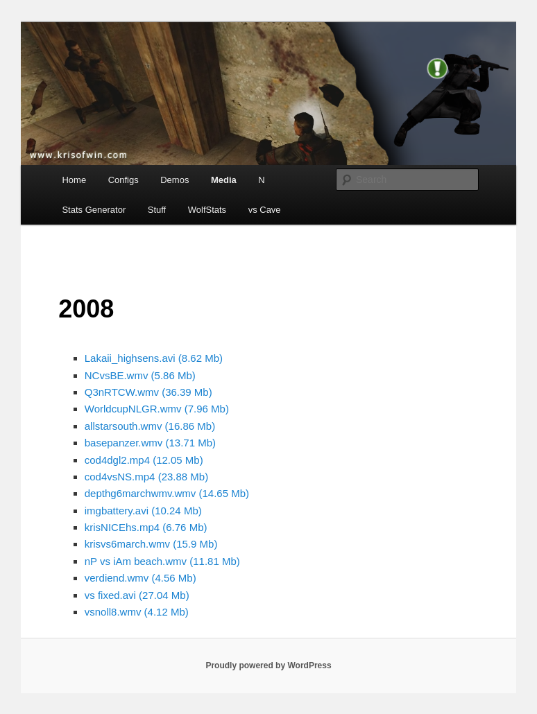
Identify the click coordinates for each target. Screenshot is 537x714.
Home (74, 180)
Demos (174, 180)
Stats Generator (94, 209)
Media (224, 180)
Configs (123, 180)
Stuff (157, 209)
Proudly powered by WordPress (268, 665)
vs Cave (264, 209)
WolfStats (207, 209)
